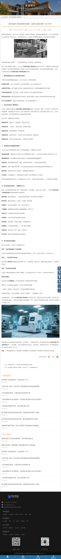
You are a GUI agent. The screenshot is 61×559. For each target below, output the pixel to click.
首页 (10, 17)
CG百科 (23, 534)
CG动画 (17, 514)
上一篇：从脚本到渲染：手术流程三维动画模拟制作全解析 (17, 364)
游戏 (26, 514)
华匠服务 (6, 511)
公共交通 (5, 521)
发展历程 (11, 527)
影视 (30, 514)
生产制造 (22, 521)
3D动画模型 (25, 350)
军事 (10, 521)
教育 (17, 521)
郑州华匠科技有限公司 (18, 30)
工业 (14, 521)
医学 (27, 521)
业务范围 (23, 527)
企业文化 (17, 527)
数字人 (21, 514)
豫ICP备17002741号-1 (41, 553)
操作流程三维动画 (49, 350)
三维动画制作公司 (11, 350)
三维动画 (18, 350)
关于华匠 (6, 525)
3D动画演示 (40, 350)
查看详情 (19, 17)
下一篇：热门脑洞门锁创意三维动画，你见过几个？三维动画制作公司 (20, 367)
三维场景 (11, 514)
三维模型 (5, 514)
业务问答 (17, 534)
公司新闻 (5, 534)
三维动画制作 (33, 350)
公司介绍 (5, 527)
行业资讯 (11, 534)
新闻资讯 (14, 17)
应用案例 (6, 518)
